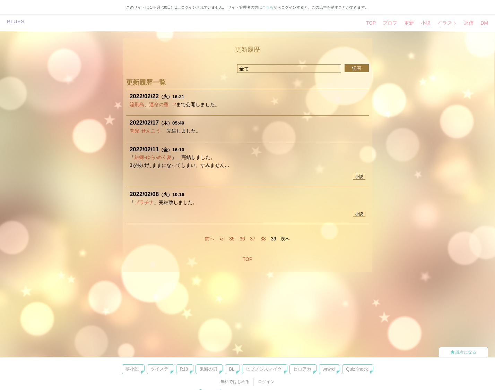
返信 (469, 23)
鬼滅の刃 (208, 369)
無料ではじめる (235, 381)
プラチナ (144, 202)
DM (484, 23)
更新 (409, 23)
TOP (371, 23)
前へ (210, 238)
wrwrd (329, 369)
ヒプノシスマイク (264, 369)
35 (232, 238)
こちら (267, 7)
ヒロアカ (302, 369)
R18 (184, 369)
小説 (426, 23)
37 (252, 238)
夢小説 (132, 369)
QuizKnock (357, 369)
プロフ (390, 23)
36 (242, 238)
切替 (357, 68)
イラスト (447, 23)
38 (263, 238)
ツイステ (159, 369)
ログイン (266, 381)
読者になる (463, 352)
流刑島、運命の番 (149, 104)
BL (231, 369)
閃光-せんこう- (146, 131)
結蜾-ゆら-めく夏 (153, 157)
